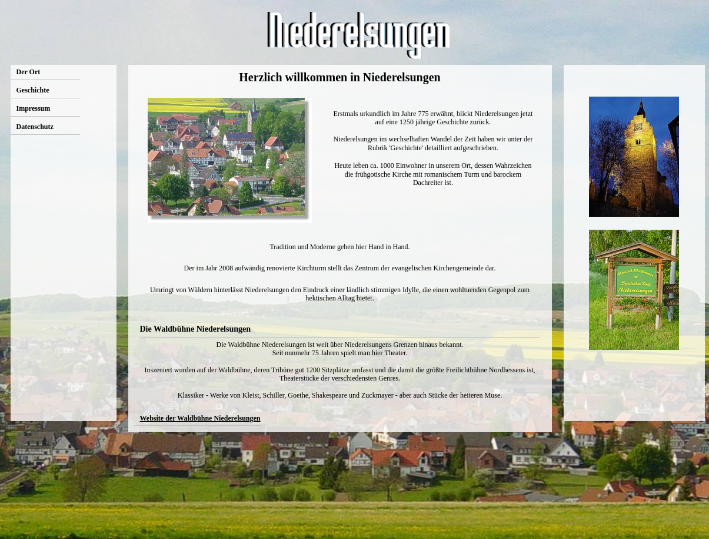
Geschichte (32, 90)
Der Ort (28, 72)
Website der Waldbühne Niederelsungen (200, 418)
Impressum (33, 108)
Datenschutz (35, 127)
